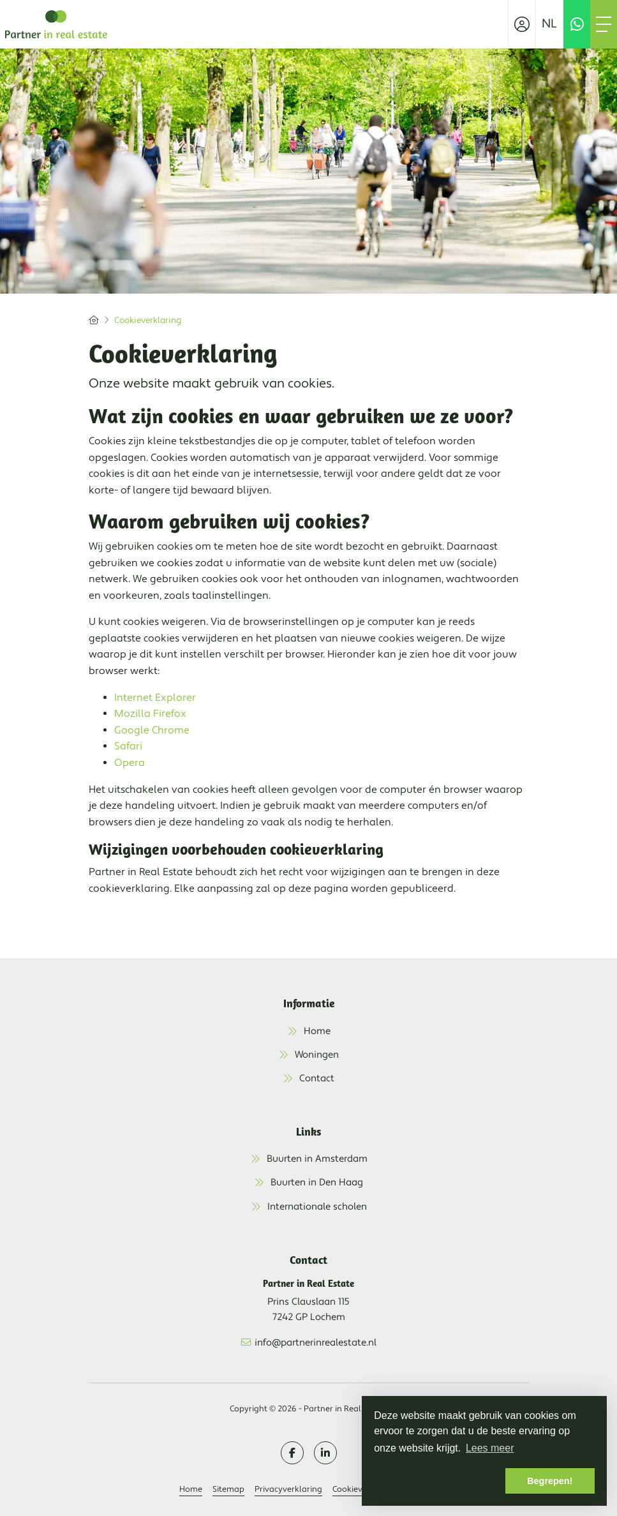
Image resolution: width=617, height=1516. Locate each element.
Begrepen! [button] (549, 1481)
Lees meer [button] (490, 1448)
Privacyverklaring (288, 1489)
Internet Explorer (155, 697)
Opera (129, 762)
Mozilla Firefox (150, 713)
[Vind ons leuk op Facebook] (292, 1452)
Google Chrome (152, 730)
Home (190, 1489)
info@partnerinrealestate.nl (315, 1343)
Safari (128, 746)
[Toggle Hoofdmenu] (603, 24)
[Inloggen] (522, 24)
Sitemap (228, 1489)
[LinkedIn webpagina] (325, 1452)
